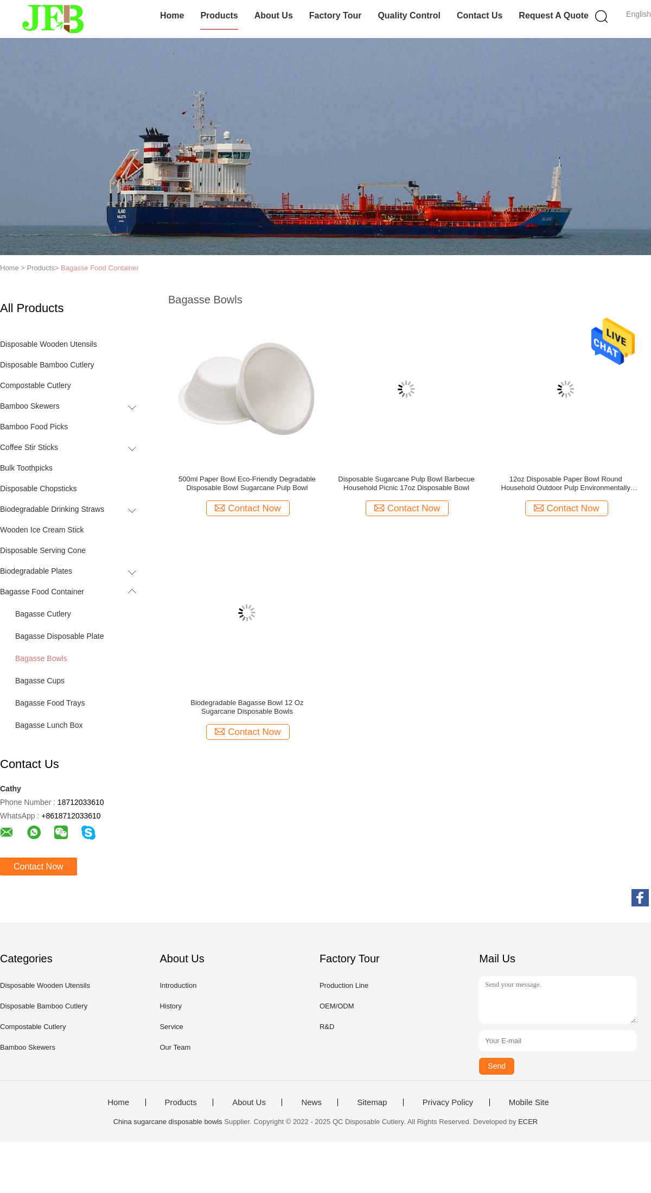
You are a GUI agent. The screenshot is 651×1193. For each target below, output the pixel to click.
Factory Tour (335, 15)
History (170, 1006)
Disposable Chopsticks (38, 488)
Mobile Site (529, 1102)
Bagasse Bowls (41, 658)
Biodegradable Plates (36, 571)
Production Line (344, 985)
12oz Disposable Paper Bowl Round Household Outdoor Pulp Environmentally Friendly (565, 483)
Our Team (174, 1047)
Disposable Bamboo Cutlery (47, 364)
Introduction (177, 985)
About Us (273, 15)
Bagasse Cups (40, 680)
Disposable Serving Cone (43, 550)
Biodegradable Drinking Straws (52, 509)
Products (219, 15)
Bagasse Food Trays (50, 703)
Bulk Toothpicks (26, 468)
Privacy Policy (448, 1102)
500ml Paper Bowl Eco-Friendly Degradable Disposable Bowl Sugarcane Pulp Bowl (247, 483)
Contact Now (38, 866)
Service (171, 1027)
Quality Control (409, 15)
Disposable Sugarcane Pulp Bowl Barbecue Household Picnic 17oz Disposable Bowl (406, 483)
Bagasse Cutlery (43, 614)
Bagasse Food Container (100, 268)
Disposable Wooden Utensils (48, 344)
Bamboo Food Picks (34, 426)
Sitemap (372, 1102)
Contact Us (479, 15)
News (311, 1102)
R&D (327, 1027)
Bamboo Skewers (30, 406)
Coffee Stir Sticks (29, 447)
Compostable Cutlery (35, 385)
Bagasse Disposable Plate (59, 636)
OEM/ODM (337, 1006)
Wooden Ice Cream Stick (42, 529)
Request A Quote (554, 15)
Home (172, 15)
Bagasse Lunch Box (49, 725)
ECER (528, 1122)
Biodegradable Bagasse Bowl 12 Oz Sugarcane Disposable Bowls (246, 707)
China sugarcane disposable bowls (167, 1122)
